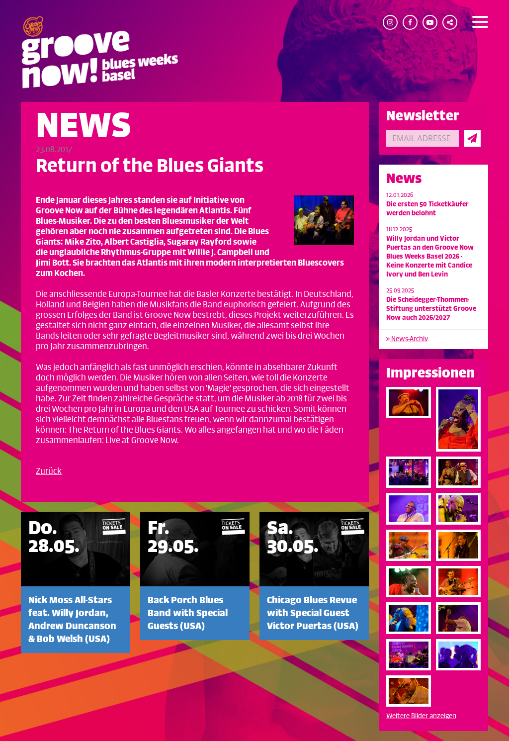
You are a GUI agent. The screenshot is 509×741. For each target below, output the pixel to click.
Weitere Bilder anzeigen (421, 716)
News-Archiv (407, 339)
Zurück (49, 471)
